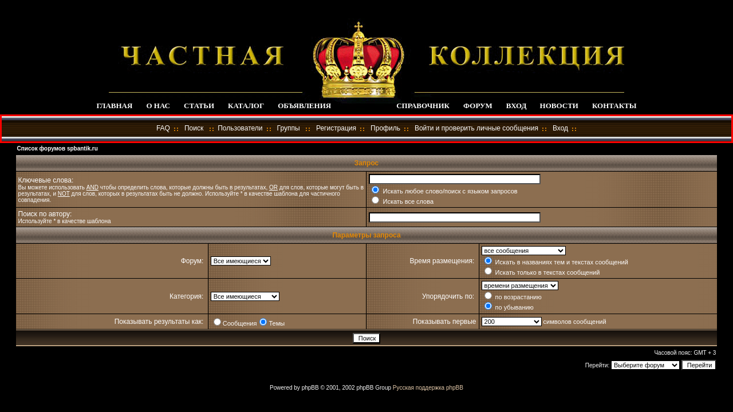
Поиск (193, 128)
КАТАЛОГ (246, 105)
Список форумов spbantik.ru (57, 148)
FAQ (163, 128)
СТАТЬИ (199, 105)
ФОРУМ (477, 105)
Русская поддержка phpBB (428, 388)
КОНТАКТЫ (614, 105)
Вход (560, 128)
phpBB (310, 388)
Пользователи (240, 128)
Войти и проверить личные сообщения (476, 128)
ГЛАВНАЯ (114, 105)
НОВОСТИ (559, 105)
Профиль (385, 128)
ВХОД (516, 105)
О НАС (158, 105)
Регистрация (336, 128)
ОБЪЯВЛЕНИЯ (304, 105)
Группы (288, 128)
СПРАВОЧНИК (423, 105)
